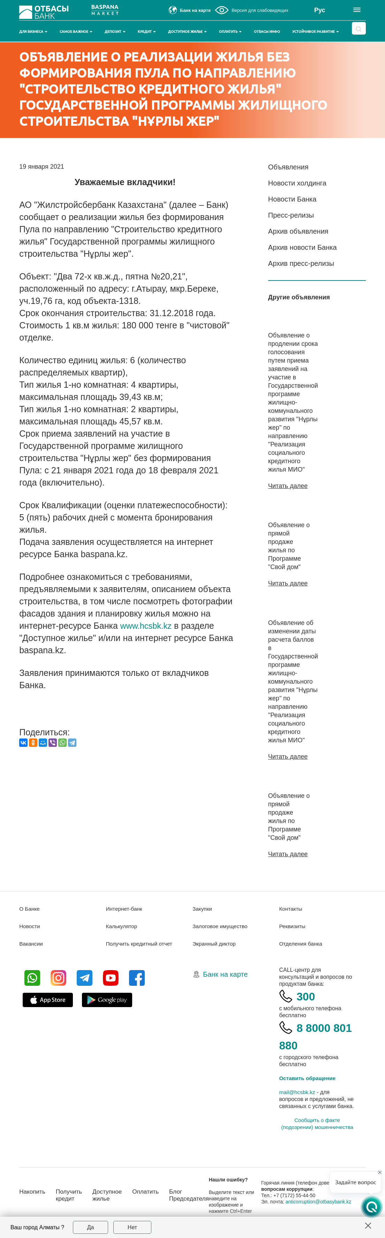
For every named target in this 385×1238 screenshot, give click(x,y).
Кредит (147, 32)
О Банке (29, 908)
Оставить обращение (308, 1077)
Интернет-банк (125, 908)
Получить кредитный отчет (140, 943)
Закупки (202, 908)
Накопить (33, 1190)
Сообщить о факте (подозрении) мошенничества (317, 1122)
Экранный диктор (214, 943)
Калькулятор (122, 925)
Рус (319, 10)
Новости (30, 925)
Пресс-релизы (291, 215)
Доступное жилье (187, 32)
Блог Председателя (196, 1194)
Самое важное (76, 32)
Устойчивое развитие (315, 32)
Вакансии (31, 943)
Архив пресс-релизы (301, 263)
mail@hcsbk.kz (298, 1091)
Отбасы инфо (267, 32)
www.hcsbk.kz (147, 626)
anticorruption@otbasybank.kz (323, 1201)
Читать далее (288, 485)
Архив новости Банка (302, 247)
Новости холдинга (297, 183)
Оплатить (230, 32)
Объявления (288, 167)
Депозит (115, 32)
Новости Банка (292, 199)
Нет (132, 1227)
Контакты (291, 908)
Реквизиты (292, 925)
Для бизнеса (33, 32)
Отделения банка (301, 943)
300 (306, 995)
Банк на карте (225, 973)
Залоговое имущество (221, 925)
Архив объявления (298, 231)
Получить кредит (71, 1194)
